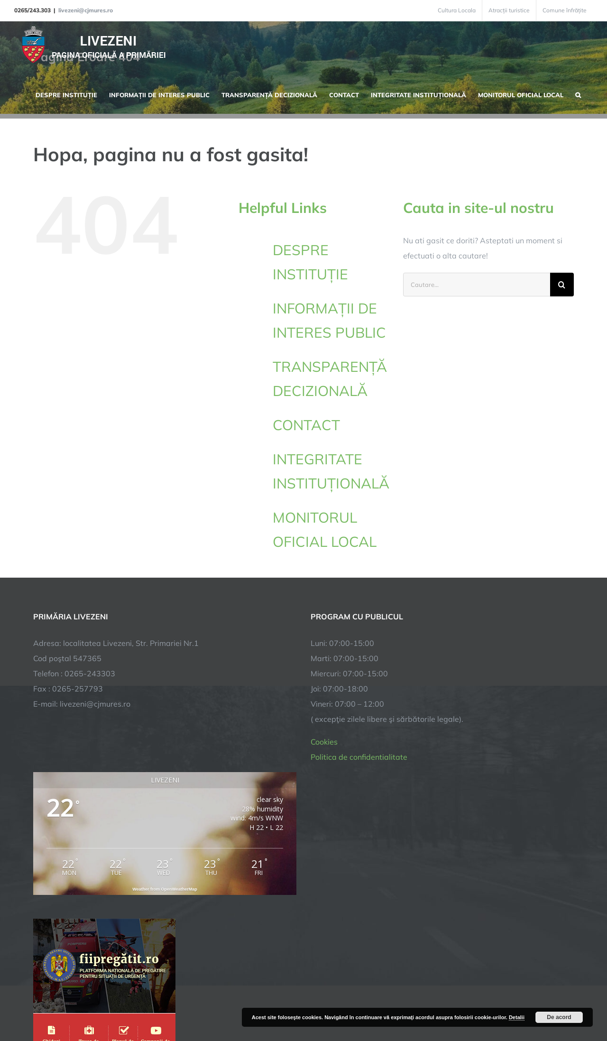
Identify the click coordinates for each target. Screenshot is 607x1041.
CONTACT (306, 425)
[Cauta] (562, 284)
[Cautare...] (476, 284)
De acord (559, 1017)
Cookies (324, 741)
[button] (578, 94)
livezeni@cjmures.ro (85, 10)
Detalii (516, 1017)
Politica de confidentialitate (359, 757)
